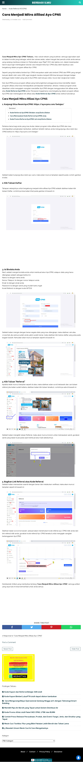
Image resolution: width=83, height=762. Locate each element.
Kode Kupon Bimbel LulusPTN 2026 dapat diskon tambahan (30, 697)
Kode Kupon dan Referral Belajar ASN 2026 (23, 692)
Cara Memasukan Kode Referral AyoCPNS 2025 (28, 116)
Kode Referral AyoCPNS (16, 91)
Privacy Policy (45, 752)
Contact (32, 752)
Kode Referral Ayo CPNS (46, 94)
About (22, 752)
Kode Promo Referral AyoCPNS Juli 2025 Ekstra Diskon (31, 119)
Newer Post (8, 649)
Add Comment (27, 20)
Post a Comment (9, 643)
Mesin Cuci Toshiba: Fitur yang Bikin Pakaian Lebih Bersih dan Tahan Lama (36, 724)
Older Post (75, 649)
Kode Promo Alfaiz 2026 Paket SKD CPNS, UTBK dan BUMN (29, 712)
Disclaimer (59, 752)
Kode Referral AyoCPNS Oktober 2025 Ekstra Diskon (30, 113)
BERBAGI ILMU (41, 3)
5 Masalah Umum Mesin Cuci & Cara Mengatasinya (26, 728)
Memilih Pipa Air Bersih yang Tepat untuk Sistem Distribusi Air (31, 708)
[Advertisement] (41, 38)
